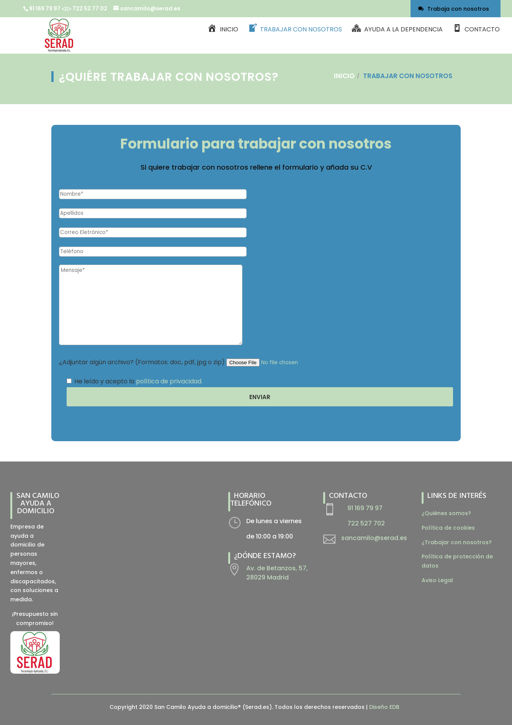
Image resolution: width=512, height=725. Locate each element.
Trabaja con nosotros (458, 9)
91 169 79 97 (45, 8)
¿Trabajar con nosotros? (457, 542)
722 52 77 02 (90, 8)
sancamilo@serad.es (374, 538)
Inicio (344, 75)
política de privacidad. (169, 381)
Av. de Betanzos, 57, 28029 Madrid (277, 573)
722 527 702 (366, 523)
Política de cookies (448, 528)
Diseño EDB (384, 707)
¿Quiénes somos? (446, 513)
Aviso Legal (437, 580)
